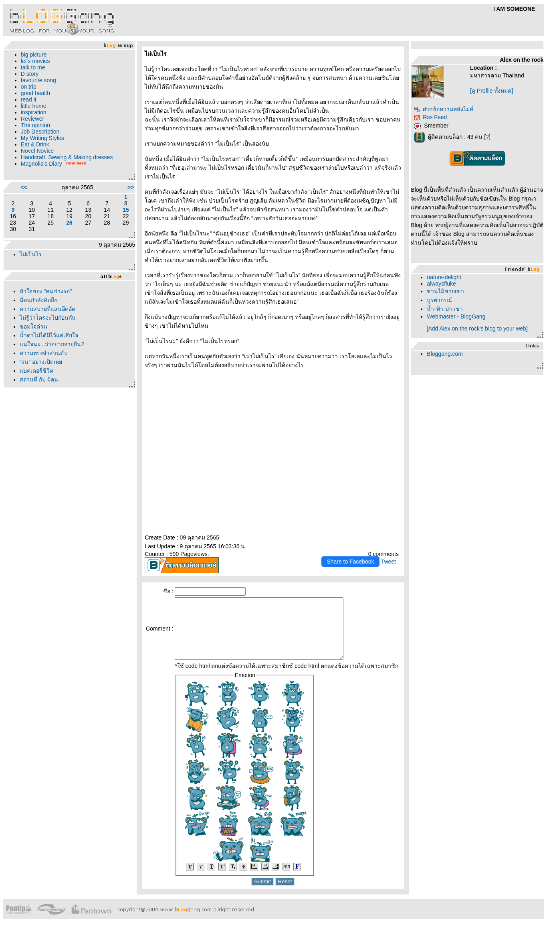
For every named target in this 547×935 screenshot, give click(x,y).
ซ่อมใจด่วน (33, 326)
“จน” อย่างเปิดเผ (41, 362)
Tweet (388, 561)
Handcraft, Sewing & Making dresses (67, 157)
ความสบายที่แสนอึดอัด (47, 309)
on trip (28, 86)
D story (29, 74)
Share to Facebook (350, 561)
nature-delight (444, 277)
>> (130, 187)
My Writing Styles (42, 138)
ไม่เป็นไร (31, 254)
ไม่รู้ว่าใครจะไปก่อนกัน (48, 317)
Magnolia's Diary (41, 163)
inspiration (33, 112)
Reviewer (32, 119)
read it (28, 99)
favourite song (38, 80)
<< (23, 187)
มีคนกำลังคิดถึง (38, 300)
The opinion (35, 125)
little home (33, 106)
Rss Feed (430, 117)
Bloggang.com (445, 354)
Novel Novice (37, 151)
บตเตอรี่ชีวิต (36, 370)
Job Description (40, 131)
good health (35, 93)
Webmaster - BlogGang (456, 316)
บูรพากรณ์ (439, 300)
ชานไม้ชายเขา (445, 291)
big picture (34, 54)
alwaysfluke (441, 283)
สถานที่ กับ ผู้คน (39, 379)
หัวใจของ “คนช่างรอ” (46, 291)
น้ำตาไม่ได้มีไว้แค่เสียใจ (49, 335)
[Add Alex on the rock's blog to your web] (477, 328)
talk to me (33, 67)
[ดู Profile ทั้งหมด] (491, 90)
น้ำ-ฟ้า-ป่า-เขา (445, 309)
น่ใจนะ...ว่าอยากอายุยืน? (52, 344)
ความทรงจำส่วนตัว (43, 353)
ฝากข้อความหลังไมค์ (443, 109)
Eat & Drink (35, 144)
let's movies (35, 61)
